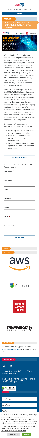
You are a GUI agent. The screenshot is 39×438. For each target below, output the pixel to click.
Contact (16, 384)
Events (16, 379)
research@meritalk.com (11, 349)
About (3, 384)
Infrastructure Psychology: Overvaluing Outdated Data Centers (18, 25)
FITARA (17, 382)
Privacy (22, 384)
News (10, 379)
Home (4, 379)
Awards (22, 380)
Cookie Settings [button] (13, 434)
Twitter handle (9, 226)
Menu (19, 13)
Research (8, 19)
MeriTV (5, 380)
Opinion (33, 379)
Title (6, 189)
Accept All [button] (27, 434)
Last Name (9, 180)
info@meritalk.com (9, 373)
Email (7, 217)
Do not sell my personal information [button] (13, 431)
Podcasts (13, 380)
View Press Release (19, 157)
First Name (9, 171)
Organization (10, 198)
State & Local (8, 382)
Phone (7, 208)
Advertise (9, 384)
